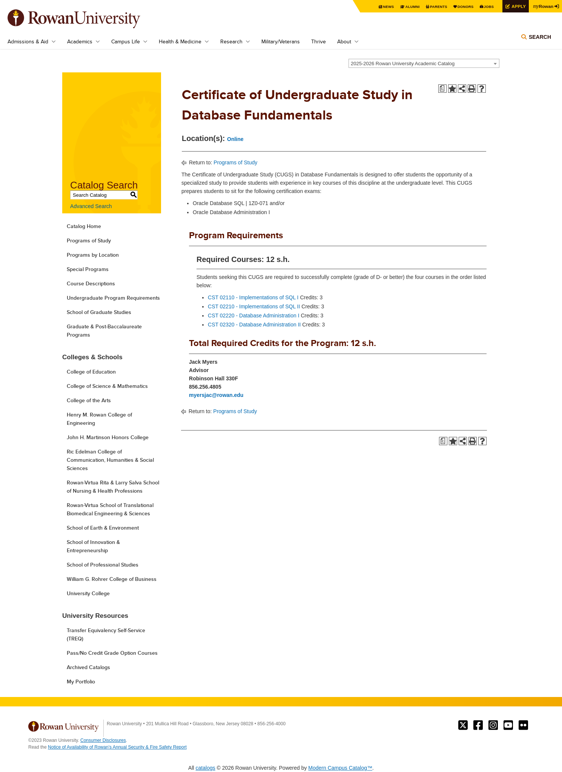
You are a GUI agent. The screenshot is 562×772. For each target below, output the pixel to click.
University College (88, 593)
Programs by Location (93, 255)
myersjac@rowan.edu (216, 395)
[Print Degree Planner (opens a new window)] (442, 88)
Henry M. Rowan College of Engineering (99, 419)
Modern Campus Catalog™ (340, 768)
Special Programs (88, 269)
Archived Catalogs (88, 667)
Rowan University (85, 18)
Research (231, 41)
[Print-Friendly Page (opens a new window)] (472, 88)
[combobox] (424, 63)
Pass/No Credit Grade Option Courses (112, 653)
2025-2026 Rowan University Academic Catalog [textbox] (403, 63)
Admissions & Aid (28, 41)
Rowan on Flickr (523, 725)
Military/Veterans (280, 41)
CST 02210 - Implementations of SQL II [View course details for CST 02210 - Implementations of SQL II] (254, 306)
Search (540, 38)
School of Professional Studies (102, 564)
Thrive (318, 41)
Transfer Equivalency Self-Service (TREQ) (106, 634)
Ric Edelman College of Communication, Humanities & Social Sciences (110, 460)
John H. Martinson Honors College (108, 437)
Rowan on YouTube (508, 725)
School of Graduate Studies (99, 312)
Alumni (407, 7)
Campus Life (125, 41)
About (344, 41)
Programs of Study (89, 240)
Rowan (543, 6)
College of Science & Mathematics (107, 386)
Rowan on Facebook (478, 725)
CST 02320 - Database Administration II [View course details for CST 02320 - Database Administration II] (254, 325)
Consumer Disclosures (103, 740)
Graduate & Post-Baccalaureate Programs (104, 331)
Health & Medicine (180, 41)
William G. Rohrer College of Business (112, 579)
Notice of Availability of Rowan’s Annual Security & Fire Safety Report (117, 747)
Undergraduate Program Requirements (113, 298)
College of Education (91, 371)
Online (235, 139)
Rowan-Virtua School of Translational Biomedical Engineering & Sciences (110, 509)
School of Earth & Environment (103, 528)
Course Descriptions (91, 283)
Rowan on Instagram (493, 725)
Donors (463, 7)
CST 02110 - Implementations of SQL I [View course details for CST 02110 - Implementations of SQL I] (253, 297)
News (382, 7)
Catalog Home (84, 226)
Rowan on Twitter (463, 725)
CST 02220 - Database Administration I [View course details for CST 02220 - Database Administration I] (253, 315)
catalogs (205, 768)
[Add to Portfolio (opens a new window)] (452, 88)
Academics (79, 41)
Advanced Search (91, 206)
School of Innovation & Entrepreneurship (93, 546)
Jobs (487, 7)
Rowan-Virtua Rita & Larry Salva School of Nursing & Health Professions (113, 487)
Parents (434, 7)
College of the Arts (89, 400)
